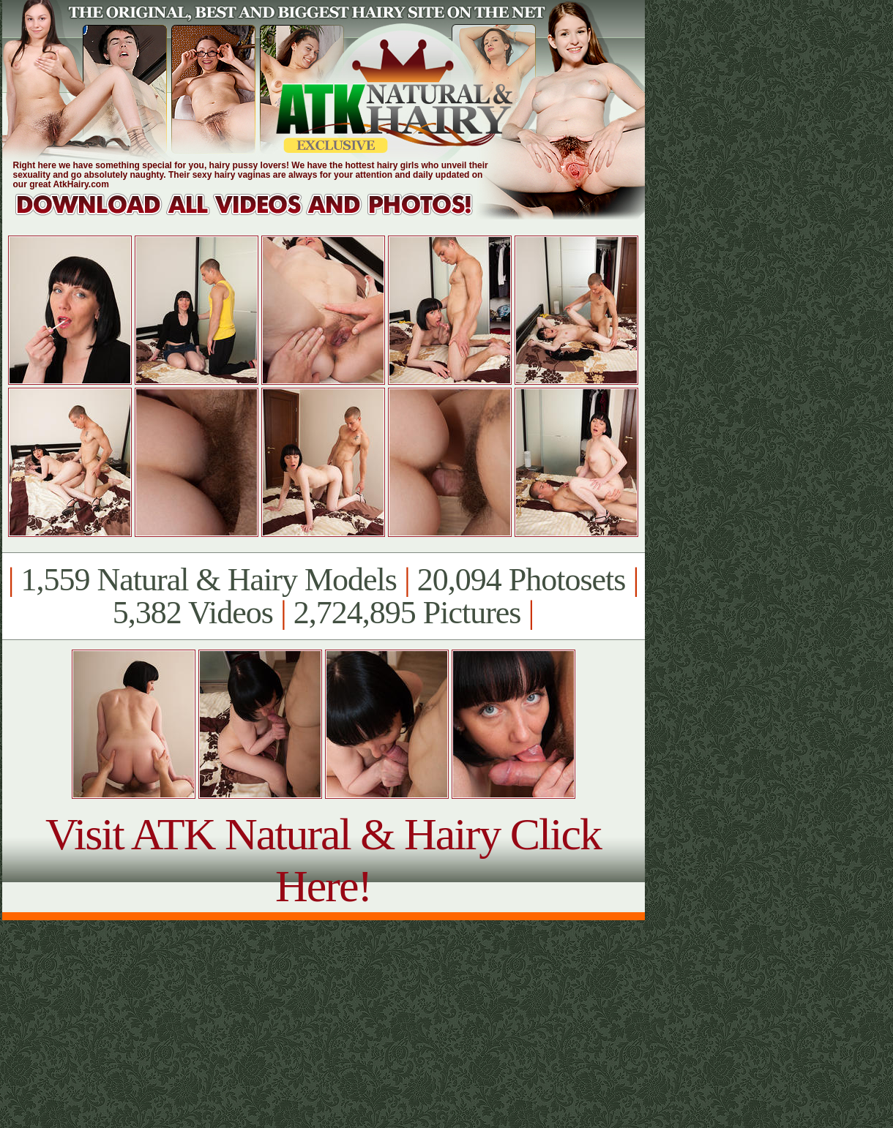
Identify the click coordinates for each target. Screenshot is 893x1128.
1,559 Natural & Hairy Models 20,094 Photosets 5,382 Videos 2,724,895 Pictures (323, 596)
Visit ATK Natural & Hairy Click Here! (323, 860)
